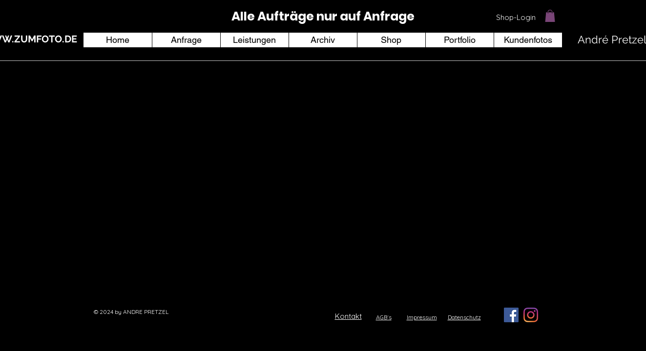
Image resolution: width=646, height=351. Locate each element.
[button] (550, 16)
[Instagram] (530, 315)
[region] (323, 17)
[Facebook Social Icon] (511, 315)
